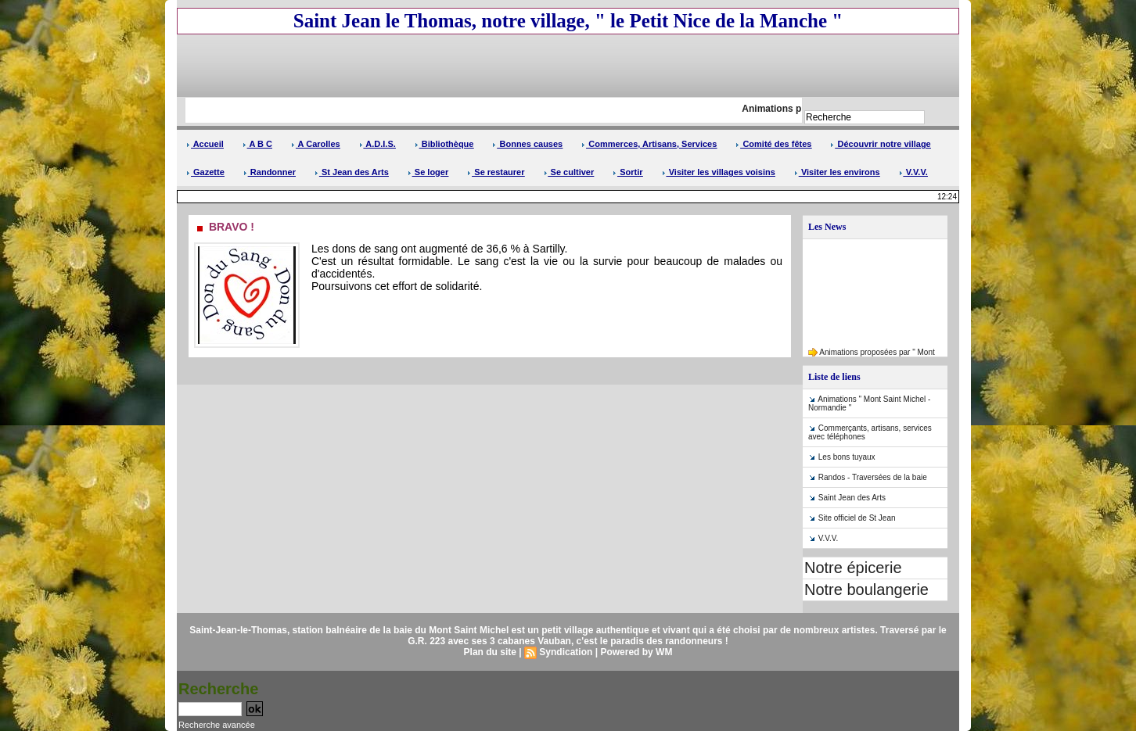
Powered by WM (636, 652)
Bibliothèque (444, 144)
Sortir (627, 172)
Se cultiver (569, 172)
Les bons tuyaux (846, 457)
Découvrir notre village (880, 144)
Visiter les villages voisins (718, 172)
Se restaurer (495, 172)
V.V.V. (913, 172)
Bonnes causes (527, 144)
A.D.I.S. (377, 144)
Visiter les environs (837, 172)
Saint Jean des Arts (852, 497)
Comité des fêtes (773, 144)
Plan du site (490, 652)
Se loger (428, 172)
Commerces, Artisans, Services (649, 144)
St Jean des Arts (352, 172)
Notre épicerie (853, 567)
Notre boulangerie (866, 589)
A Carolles (315, 144)
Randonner (269, 172)
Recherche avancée (216, 724)
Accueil (205, 144)
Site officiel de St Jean (857, 518)
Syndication (565, 652)
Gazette (205, 172)
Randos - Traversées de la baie (872, 477)
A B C (257, 144)
